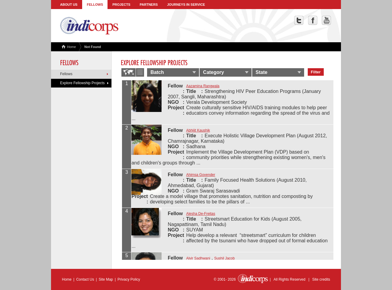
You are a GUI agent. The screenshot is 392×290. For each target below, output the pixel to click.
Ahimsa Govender (200, 175)
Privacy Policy (128, 279)
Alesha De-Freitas (200, 214)
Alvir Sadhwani (198, 258)
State (261, 72)
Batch (157, 72)
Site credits (321, 279)
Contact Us (85, 279)
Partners (149, 4)
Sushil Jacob (224, 258)
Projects (121, 4)
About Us (68, 4)
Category (213, 72)
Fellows (95, 4)
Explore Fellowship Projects (82, 83)
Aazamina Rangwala (202, 86)
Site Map (106, 279)
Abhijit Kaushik (198, 130)
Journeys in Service (186, 4)
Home (69, 47)
